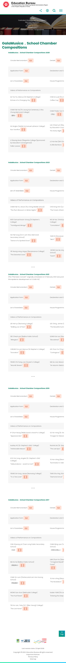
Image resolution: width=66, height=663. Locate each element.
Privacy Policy (33, 657)
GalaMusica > (32, 28)
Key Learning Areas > (32, 22)
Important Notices (33, 654)
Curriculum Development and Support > (32, 20)
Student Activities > (32, 26)
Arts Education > (32, 24)
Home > (32, 18)
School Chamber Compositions (32, 29)
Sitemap (33, 659)
